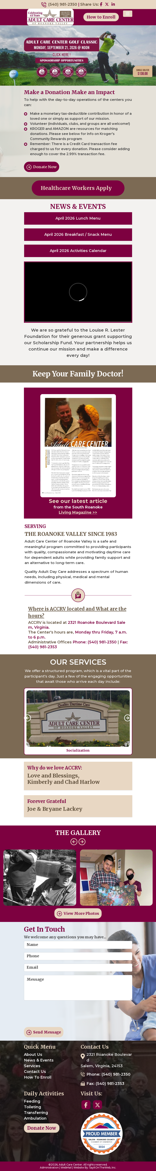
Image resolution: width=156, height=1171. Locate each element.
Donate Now (41, 167)
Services (32, 1066)
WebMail (66, 1167)
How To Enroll (37, 1077)
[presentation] (56, 1015)
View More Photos (78, 913)
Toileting (32, 1107)
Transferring (36, 1112)
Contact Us (35, 1071)
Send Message (43, 1032)
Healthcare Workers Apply (78, 188)
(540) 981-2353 (42, 647)
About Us (33, 1054)
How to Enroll (101, 17)
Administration (49, 1167)
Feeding (32, 1101)
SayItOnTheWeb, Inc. (102, 1167)
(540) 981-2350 (62, 4)
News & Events (39, 1060)
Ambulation (35, 1118)
